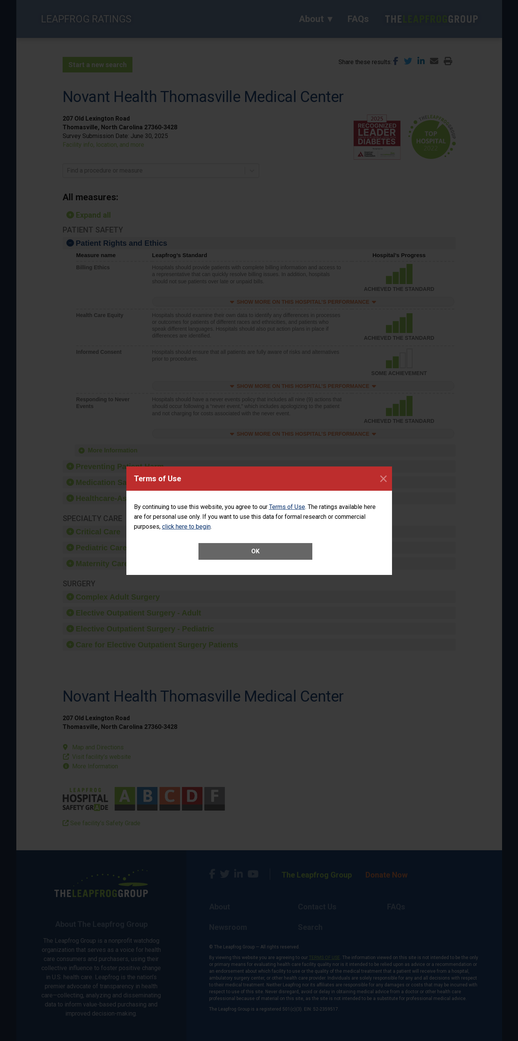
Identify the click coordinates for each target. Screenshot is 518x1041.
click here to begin (186, 526)
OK (255, 551)
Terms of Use (287, 506)
